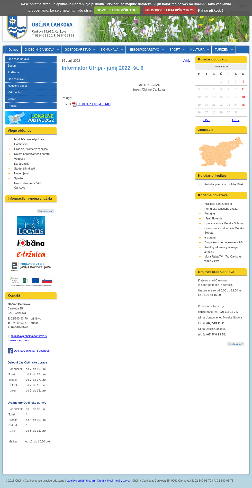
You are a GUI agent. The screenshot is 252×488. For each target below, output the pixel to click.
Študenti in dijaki (24, 168)
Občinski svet (16, 79)
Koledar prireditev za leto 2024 (223, 184)
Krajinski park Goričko (218, 203)
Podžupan (14, 72)
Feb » (235, 120)
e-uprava (209, 237)
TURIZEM (222, 50)
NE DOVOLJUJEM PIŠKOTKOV (169, 10)
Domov (13, 49)
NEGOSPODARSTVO (145, 50)
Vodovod (19, 158)
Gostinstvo (21, 144)
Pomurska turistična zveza (220, 208)
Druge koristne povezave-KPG (223, 242)
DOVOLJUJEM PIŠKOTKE (117, 10)
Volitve (12, 99)
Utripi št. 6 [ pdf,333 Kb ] (94, 104)
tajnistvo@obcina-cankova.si (29, 336)
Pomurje (209, 213)
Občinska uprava (18, 58)
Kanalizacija (21, 163)
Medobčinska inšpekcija (29, 139)
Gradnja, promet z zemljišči (31, 148)
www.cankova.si (20, 340)
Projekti (12, 105)
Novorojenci (21, 173)
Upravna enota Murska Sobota (223, 223)
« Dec (206, 120)
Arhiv (186, 61)
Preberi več (45, 211)
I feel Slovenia (213, 218)
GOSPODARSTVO (78, 50)
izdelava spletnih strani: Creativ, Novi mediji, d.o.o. (98, 480)
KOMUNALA (110, 50)
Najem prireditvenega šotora (32, 153)
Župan (12, 65)
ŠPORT (175, 50)
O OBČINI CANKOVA (40, 50)
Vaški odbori (15, 92)
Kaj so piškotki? (211, 10)
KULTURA (198, 50)
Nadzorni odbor (17, 85)
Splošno (19, 178)
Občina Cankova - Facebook (31, 350)
